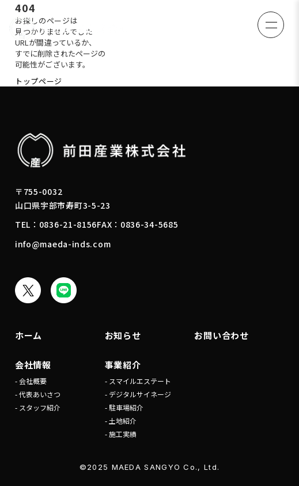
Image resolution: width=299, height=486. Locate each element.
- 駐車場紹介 (124, 407)
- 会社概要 (31, 381)
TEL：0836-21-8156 (56, 224)
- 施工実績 (121, 434)
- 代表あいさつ (37, 394)
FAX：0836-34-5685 (137, 224)
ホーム (28, 335)
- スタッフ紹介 (37, 407)
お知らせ (123, 335)
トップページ (38, 81)
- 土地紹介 (121, 420)
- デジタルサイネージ (138, 394)
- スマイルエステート (138, 381)
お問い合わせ (221, 335)
